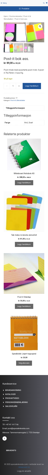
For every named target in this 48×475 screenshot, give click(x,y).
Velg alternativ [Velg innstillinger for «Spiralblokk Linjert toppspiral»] (24, 363)
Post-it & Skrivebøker (17, 100)
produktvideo (12, 398)
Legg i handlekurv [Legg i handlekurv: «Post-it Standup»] (24, 306)
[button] (40, 26)
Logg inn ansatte (24, 471)
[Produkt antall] (13, 86)
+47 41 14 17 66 (12, 424)
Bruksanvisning (13, 390)
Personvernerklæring (16, 402)
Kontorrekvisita (16, 16)
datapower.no (24, 467)
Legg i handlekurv (32, 86)
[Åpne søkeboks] (43, 3)
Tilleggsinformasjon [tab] (15, 108)
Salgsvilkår (11, 406)
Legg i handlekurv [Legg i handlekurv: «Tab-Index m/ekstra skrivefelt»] (24, 244)
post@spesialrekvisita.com (18, 428)
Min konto (11, 450)
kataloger (10, 394)
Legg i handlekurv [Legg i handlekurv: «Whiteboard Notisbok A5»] (24, 182)
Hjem (6, 16)
